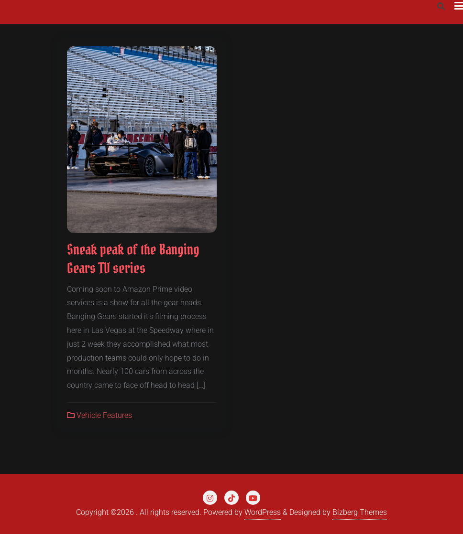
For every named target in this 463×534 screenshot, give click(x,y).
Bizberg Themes (359, 512)
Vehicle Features (99, 415)
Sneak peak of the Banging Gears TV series (133, 258)
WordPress (262, 512)
